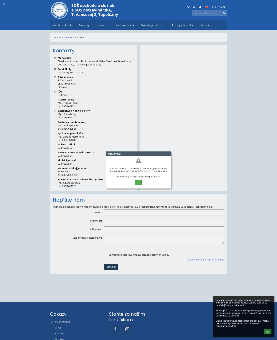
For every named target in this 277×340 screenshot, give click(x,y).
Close (168, 153)
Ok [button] (267, 332)
